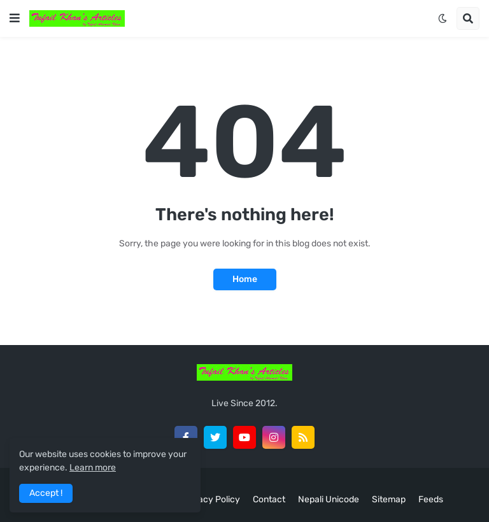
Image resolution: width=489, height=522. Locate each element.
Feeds (430, 499)
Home (244, 279)
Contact (269, 499)
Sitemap (389, 499)
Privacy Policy (211, 499)
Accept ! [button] (45, 493)
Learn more (92, 467)
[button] (14, 18)
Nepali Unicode (328, 499)
